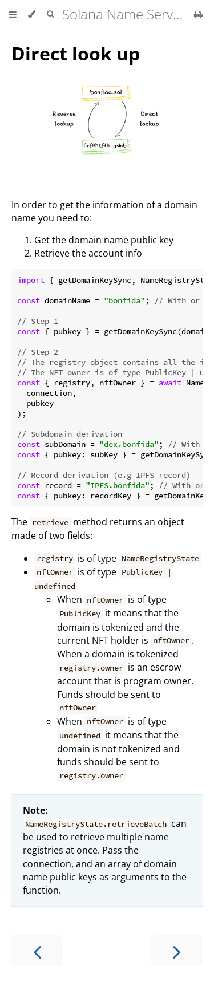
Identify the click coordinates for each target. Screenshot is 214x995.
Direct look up (75, 53)
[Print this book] (198, 14)
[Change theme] (31, 14)
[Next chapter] (177, 950)
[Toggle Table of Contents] (12, 14)
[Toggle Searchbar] (50, 14)
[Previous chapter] (37, 950)
